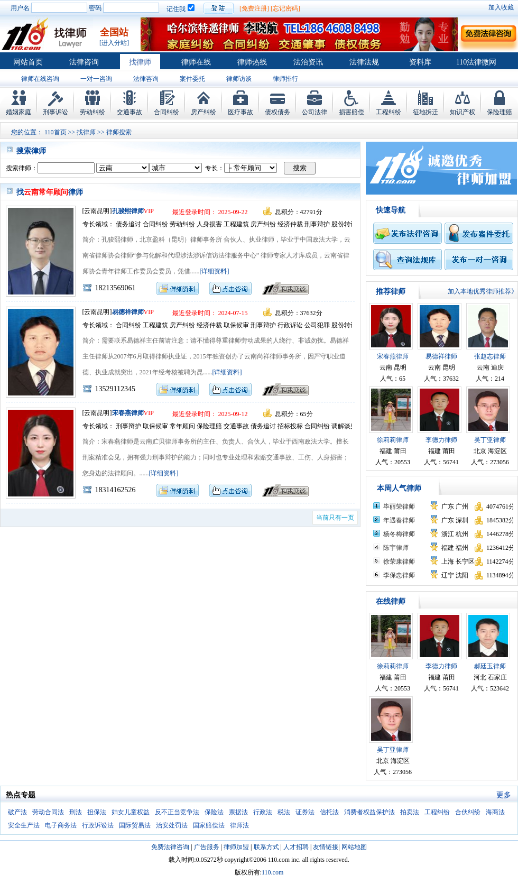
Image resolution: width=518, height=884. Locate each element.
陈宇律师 (396, 547)
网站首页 (28, 62)
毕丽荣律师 (399, 506)
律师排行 (285, 78)
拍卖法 (409, 812)
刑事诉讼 (55, 112)
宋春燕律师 (128, 413)
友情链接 (325, 847)
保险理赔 (499, 112)
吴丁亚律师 (490, 440)
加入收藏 (501, 7)
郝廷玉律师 (490, 666)
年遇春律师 (399, 520)
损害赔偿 (351, 112)
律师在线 (196, 62)
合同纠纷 (166, 112)
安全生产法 (24, 825)
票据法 (238, 812)
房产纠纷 (203, 112)
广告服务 (206, 847)
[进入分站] (114, 43)
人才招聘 (296, 847)
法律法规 (364, 62)
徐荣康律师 (399, 561)
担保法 (96, 812)
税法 (284, 812)
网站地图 (354, 847)
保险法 (214, 812)
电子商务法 (61, 825)
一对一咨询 (96, 78)
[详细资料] (214, 271)
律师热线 (252, 62)
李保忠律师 (399, 575)
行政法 (262, 812)
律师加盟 (236, 847)
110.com (272, 872)
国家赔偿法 (209, 825)
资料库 (420, 62)
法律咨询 (84, 62)
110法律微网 (476, 62)
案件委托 (192, 78)
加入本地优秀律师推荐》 (482, 291)
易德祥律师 (128, 312)
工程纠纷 (388, 112)
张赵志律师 (490, 356)
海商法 (495, 812)
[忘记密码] (285, 8)
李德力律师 (441, 440)
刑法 (75, 812)
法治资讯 (308, 62)
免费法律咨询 (170, 847)
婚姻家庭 (18, 112)
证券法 (304, 812)
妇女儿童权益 (131, 812)
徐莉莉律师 (393, 440)
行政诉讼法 (98, 825)
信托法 (329, 812)
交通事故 (129, 112)
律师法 (239, 825)
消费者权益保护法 (369, 812)
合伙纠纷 (467, 812)
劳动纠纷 (92, 112)
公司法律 (314, 112)
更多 (503, 795)
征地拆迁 (425, 112)
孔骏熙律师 (128, 211)
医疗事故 (240, 112)
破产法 (17, 812)
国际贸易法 (135, 825)
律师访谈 (239, 78)
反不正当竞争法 (177, 812)
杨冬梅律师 (399, 534)
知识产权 (462, 112)
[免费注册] (254, 8)
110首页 (55, 132)
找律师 (140, 62)
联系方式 (266, 847)
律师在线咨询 (40, 78)
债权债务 (277, 112)
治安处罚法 (172, 825)
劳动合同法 (48, 812)
